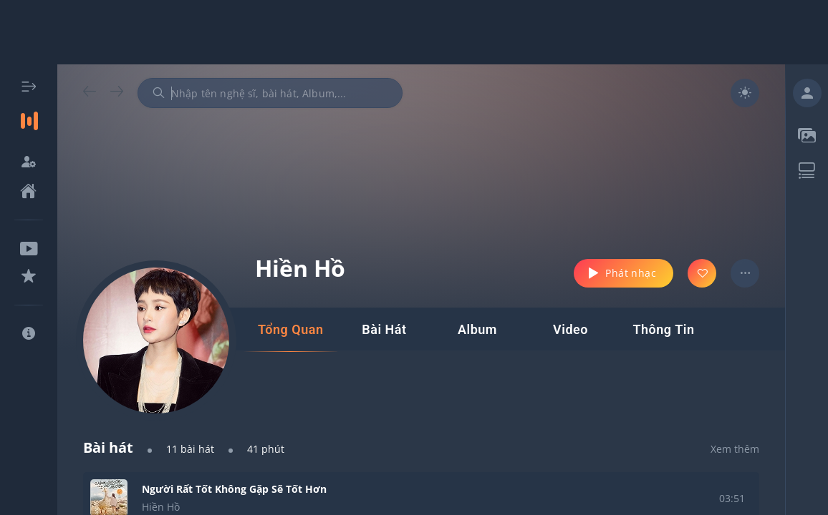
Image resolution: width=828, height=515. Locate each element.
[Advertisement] (414, 32)
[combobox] (270, 93)
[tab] (290, 330)
